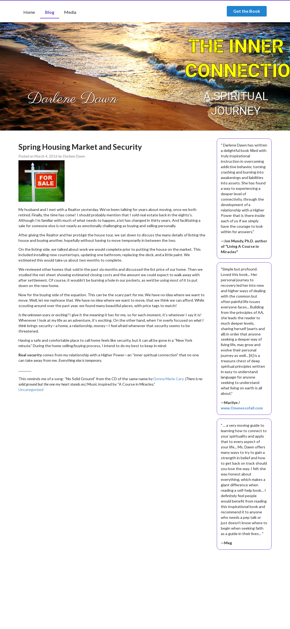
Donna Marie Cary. (169, 378)
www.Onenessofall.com (242, 408)
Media (70, 12)
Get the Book (246, 11)
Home (29, 12)
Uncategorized (30, 389)
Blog (49, 12)
